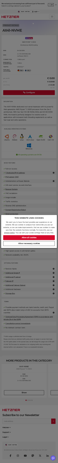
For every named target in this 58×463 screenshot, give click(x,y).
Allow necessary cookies (29, 243)
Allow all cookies (29, 237)
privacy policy (9, 233)
